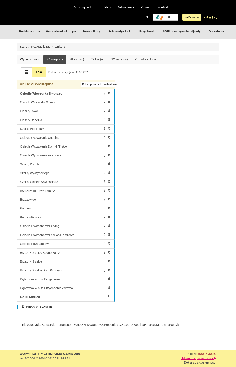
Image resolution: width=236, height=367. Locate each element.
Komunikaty (91, 31)
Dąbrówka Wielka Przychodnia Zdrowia (65, 288)
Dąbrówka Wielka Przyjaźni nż (65, 279)
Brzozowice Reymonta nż (65, 190)
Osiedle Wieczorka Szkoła (65, 102)
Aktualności (126, 7)
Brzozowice (65, 199)
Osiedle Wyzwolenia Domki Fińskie (65, 146)
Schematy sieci (119, 31)
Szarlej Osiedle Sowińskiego (65, 182)
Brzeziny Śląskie (65, 261)
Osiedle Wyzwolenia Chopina (65, 137)
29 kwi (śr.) (97, 59)
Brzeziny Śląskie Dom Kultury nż (65, 270)
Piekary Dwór (65, 111)
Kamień (65, 208)
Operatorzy (216, 31)
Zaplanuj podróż (84, 7)
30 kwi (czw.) (119, 59)
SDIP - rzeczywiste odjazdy (181, 31)
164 (39, 72)
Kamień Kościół (65, 217)
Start (23, 46)
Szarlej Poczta (65, 164)
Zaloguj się (210, 17)
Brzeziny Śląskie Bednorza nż (65, 252)
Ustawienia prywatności (198, 358)
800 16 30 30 (207, 354)
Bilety (107, 7)
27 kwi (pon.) (55, 59)
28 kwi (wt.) (76, 59)
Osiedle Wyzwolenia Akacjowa (65, 155)
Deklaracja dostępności (200, 362)
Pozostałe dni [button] (145, 59)
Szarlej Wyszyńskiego (65, 173)
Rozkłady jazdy (29, 31)
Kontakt (162, 7)
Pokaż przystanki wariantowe (99, 84)
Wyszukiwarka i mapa (61, 31)
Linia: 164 (61, 46)
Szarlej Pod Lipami (65, 129)
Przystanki (146, 31)
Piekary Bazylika (65, 120)
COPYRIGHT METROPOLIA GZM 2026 (50, 354)
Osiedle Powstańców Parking (65, 226)
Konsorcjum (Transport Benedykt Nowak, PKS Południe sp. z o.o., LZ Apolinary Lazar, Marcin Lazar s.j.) (110, 324)
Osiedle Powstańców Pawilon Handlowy (65, 235)
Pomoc (146, 7)
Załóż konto (192, 17)
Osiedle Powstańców (65, 244)
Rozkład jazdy (40, 46)
